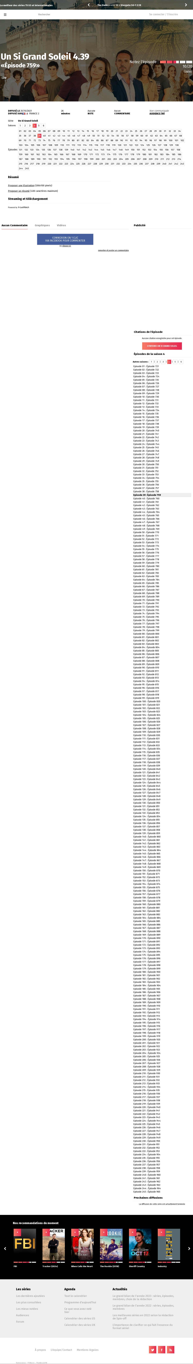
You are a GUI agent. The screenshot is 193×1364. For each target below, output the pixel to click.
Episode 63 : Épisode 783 (146, 576)
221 (55, 163)
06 (44, 131)
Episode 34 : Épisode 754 (146, 478)
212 (168, 159)
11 (68, 131)
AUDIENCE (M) (157, 113)
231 (112, 163)
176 (120, 154)
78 (63, 140)
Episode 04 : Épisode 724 (146, 376)
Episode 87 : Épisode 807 (146, 657)
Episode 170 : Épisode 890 (146, 938)
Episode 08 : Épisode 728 (146, 390)
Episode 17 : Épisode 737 (146, 420)
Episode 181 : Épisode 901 (146, 975)
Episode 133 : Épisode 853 (146, 813)
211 (162, 159)
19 (107, 131)
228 (95, 163)
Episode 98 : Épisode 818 (146, 694)
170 (85, 154)
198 (85, 159)
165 (55, 154)
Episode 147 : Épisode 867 (147, 860)
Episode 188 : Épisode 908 (146, 999)
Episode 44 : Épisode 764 (146, 512)
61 (147, 135)
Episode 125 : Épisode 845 (146, 786)
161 (32, 154)
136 (49, 149)
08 (54, 131)
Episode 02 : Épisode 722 (146, 369)
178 (132, 154)
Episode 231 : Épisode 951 (146, 1144)
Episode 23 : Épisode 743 (146, 440)
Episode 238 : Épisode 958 (146, 1168)
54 (113, 135)
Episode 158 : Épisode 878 (146, 897)
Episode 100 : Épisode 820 (146, 701)
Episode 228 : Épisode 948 (146, 1134)
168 (73, 154)
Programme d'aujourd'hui (80, 1302)
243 (182, 163)
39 (39, 135)
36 (25, 135)
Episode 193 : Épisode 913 (146, 1016)
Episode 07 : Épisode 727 (146, 386)
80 (73, 140)
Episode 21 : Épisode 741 (146, 434)
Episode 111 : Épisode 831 (146, 738)
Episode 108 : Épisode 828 (146, 728)
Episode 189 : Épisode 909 (146, 1002)
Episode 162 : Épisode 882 (146, 911)
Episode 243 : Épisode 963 (146, 1185)
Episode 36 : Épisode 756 (146, 484)
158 (178, 149)
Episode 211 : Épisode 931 (146, 1076)
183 (161, 154)
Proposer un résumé (19, 191)
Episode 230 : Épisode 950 (146, 1141)
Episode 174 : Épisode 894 (147, 951)
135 (43, 149)
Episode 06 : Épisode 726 (146, 383)
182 (156, 154)
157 (172, 149)
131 (20, 149)
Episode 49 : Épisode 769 (146, 529)
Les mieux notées (27, 1308)
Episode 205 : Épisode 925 (146, 1056)
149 (127, 149)
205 (127, 159)
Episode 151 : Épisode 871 (146, 874)
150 (132, 149)
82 (83, 140)
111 (67, 145)
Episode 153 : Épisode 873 (146, 880)
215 (20, 163)
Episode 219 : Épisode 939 (146, 1104)
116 (96, 145)
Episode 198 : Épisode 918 (146, 1032)
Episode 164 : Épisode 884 (147, 918)
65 (166, 135)
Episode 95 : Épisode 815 (146, 684)
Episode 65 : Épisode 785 (146, 583)
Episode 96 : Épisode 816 (146, 688)
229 (101, 163)
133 (31, 149)
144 (96, 149)
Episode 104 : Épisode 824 (147, 715)
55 (118, 135)
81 (78, 140)
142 (84, 149)
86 (102, 140)
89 (116, 140)
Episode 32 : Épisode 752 (146, 471)
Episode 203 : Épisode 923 (146, 1049)
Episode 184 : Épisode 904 (147, 985)
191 (44, 159)
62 (151, 135)
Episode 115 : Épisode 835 (146, 752)
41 (49, 135)
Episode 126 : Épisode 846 (146, 789)
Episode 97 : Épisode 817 (146, 691)
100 (170, 140)
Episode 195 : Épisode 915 (146, 1022)
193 (56, 159)
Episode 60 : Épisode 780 (146, 566)
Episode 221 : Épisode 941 (146, 1110)
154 (155, 149)
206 (133, 159)
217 (32, 163)
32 (170, 131)
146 (108, 149)
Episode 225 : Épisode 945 (146, 1124)
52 (103, 135)
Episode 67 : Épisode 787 (146, 590)
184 (168, 154)
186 (179, 154)
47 (78, 135)
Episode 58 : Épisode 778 (146, 559)
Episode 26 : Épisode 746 (146, 451)
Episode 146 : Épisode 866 (147, 857)
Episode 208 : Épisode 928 (146, 1066)
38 (34, 135)
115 (90, 145)
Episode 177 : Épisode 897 (146, 961)
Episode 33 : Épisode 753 (146, 474)
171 (91, 154)
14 (83, 131)
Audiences (22, 1315)
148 (121, 149)
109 (56, 145)
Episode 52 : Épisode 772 (146, 539)
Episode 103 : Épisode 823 (146, 711)
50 (93, 135)
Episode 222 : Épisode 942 (146, 1114)
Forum (20, 1321)
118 (108, 145)
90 (121, 140)
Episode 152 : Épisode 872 (146, 877)
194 (62, 159)
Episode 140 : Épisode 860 (147, 836)
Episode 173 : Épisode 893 (146, 948)
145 (102, 149)
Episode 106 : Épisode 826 (146, 721)
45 (69, 135)
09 (59, 131)
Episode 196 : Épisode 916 (146, 1026)
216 (26, 163)
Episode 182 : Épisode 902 (146, 978)
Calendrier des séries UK (79, 1324)
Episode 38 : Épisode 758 (146, 491)
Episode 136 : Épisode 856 (146, 823)
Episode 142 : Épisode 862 (146, 843)
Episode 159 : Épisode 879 (146, 901)
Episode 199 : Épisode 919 (146, 1036)
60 (142, 135)
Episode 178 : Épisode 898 (146, 965)
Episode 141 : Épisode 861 (146, 840)
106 (38, 145)
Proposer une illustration (21, 185)
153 (149, 149)
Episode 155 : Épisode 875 (146, 887)
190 (38, 159)
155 (161, 149)
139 (66, 149)
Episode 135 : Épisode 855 (146, 819)
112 (73, 145)
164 (50, 154)
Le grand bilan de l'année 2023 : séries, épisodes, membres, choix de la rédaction (143, 1297)
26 (141, 131)
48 (83, 135)
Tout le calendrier (75, 1295)
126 (154, 145)
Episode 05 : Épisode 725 (146, 380)
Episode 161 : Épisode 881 (146, 907)
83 (88, 140)
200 (97, 159)
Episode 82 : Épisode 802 (146, 640)
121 (125, 145)
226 (83, 163)
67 (176, 135)
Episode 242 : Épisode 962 (146, 1181)
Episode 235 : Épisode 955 (146, 1158)
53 (108, 135)
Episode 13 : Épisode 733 (146, 407)
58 (132, 135)
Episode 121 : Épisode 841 (146, 772)
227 (89, 163)
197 (80, 159)
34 (179, 131)
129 (171, 145)
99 (165, 140)
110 (62, 145)
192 (50, 159)
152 (144, 149)
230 (107, 163)
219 (43, 163)
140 (72, 149)
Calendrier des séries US (79, 1318)
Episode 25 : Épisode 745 (146, 447)
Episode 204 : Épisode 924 (147, 1053)
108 (50, 145)
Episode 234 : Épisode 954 (146, 1154)
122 (131, 145)
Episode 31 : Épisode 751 (145, 467)
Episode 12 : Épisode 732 (146, 403)
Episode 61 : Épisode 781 (146, 569)
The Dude (102, 5)
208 (145, 159)
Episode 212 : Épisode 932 (146, 1080)
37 (30, 135)
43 (59, 135)
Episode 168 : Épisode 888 (146, 931)
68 (180, 135)
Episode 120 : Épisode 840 (146, 769)
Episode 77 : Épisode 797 (146, 623)
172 (97, 154)
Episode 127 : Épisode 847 (146, 792)
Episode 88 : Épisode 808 (146, 661)
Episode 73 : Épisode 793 (146, 610)
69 (20, 140)
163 (44, 154)
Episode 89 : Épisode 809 (146, 664)
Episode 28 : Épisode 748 (146, 457)
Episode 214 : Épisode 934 (146, 1087)
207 (139, 159)
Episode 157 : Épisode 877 (146, 894)
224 (72, 163)
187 (21, 159)
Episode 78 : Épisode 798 (146, 627)
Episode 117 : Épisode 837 (146, 759)
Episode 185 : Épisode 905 (146, 989)
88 (112, 140)
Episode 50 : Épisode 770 (146, 532)
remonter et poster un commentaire (113, 250)
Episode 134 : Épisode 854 (146, 816)
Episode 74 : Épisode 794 (146, 613)
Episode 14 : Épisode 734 (146, 410)
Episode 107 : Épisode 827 (146, 725)
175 (114, 154)
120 (119, 145)
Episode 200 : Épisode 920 (146, 1039)
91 (126, 140)
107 (44, 145)
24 (131, 131)
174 (108, 154)
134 (37, 149)
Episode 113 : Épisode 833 (146, 745)
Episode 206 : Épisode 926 (146, 1060)
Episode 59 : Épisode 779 (146, 562)
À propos (40, 1349)
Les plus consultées (28, 1302)
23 (126, 131)
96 (150, 140)
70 (25, 140)
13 (78, 131)
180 (144, 154)
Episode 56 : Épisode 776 (146, 552)
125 (148, 145)
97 (155, 140)
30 (160, 131)
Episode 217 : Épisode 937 (146, 1097)
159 (20, 154)
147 (114, 149)
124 (142, 145)
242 (176, 163)
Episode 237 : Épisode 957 (146, 1164)
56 (122, 135)
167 (67, 154)
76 (54, 140)
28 (150, 131)
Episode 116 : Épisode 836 (146, 755)
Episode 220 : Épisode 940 (146, 1107)
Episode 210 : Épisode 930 (146, 1073)
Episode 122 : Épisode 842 (146, 776)
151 (138, 149)
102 (182, 140)
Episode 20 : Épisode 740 (146, 430)
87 (107, 140)
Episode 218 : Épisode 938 (146, 1100)
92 (131, 140)
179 (138, 154)
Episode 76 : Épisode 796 (146, 620)
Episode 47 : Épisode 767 (146, 522)
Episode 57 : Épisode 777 (146, 556)
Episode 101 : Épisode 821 (146, 704)
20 (112, 131)
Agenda (69, 1289)
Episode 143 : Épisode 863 (146, 847)
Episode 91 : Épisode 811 (146, 671)
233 (123, 163)
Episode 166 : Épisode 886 (146, 924)
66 (171, 135)
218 (38, 163)
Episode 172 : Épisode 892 (146, 945)
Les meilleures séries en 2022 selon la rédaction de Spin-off (143, 1317)
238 (152, 163)
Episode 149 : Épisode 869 (147, 867)
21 (117, 131)
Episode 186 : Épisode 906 (146, 992)
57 (127, 135)
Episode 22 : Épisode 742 (146, 437)
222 (60, 163)
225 (78, 163)
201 (103, 159)
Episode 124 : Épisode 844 (147, 782)
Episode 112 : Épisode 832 (146, 742)
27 (146, 131)
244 (21, 168)
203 (115, 159)
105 (32, 145)
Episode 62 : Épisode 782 (146, 573)
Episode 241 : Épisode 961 (146, 1178)
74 (44, 140)
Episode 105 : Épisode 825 (146, 718)
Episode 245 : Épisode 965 (146, 1191)
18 (102, 131)
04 (34, 131)
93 (136, 140)
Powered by (18, 207)
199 (91, 159)
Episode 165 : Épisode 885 (146, 921)
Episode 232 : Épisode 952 (146, 1147)
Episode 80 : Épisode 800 (146, 633)
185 (173, 154)
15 (88, 131)
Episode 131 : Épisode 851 (146, 806)
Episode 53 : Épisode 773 (146, 542)
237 (147, 163)
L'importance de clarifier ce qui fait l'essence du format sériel (143, 1326)
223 (66, 163)
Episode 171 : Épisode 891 (146, 941)
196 (74, 159)
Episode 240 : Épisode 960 (147, 1175)
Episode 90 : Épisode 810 (146, 667)
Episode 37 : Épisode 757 (146, 488)
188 (26, 159)
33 (175, 131)
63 (156, 135)
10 (64, 131)
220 (49, 163)
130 (177, 145)
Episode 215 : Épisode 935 (146, 1090)
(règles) (188, 71)
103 (20, 145)
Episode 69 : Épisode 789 (146, 596)
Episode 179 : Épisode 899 (146, 968)
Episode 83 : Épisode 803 (146, 644)
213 (173, 159)
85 (97, 140)
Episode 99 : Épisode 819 (146, 698)
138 (60, 149)
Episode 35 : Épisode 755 (146, 481)
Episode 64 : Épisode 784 (146, 579)
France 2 (34, 113)
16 (93, 131)
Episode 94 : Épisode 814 (146, 681)
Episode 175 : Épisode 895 (146, 955)
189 (32, 159)
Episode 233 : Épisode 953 (146, 1151)
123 (136, 145)
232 (118, 163)
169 (79, 154)
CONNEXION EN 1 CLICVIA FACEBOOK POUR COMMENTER (65, 239)
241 (170, 163)
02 (25, 131)
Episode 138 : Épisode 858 (146, 830)
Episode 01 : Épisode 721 (146, 366)
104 (26, 145)
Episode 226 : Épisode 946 (146, 1127)
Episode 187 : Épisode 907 (146, 995)
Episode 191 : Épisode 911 (146, 1009)
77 (58, 140)
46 (73, 135)
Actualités (120, 1289)
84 (92, 140)
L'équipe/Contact (61, 1349)
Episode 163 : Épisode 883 (146, 914)
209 (150, 159)
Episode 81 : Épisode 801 (146, 637)
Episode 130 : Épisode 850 (146, 803)
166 (61, 154)
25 (136, 131)
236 (141, 163)
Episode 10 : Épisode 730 (146, 396)
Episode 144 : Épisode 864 (147, 850)
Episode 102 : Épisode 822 (146, 708)
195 (68, 159)
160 (26, 154)
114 (85, 145)
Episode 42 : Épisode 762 (146, 505)
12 (73, 131)
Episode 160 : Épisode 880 (146, 904)
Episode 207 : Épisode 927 (146, 1063)
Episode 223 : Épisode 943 (146, 1117)
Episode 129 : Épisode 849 (146, 799)
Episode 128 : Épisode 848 (146, 796)
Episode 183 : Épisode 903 (146, 982)
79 (68, 140)
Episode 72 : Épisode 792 (146, 606)
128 (165, 145)
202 (109, 159)
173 (103, 154)
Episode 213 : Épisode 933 (146, 1083)
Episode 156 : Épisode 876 (146, 890)
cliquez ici (66, 246)
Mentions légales (87, 1349)
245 (27, 168)
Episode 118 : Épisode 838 (146, 762)
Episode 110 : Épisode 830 (146, 735)
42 (54, 135)
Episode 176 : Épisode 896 (146, 958)
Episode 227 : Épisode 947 (146, 1131)
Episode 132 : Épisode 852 (146, 809)
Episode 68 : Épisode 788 (146, 593)
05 (39, 131)
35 (20, 135)
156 (167, 149)
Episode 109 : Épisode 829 (146, 732)
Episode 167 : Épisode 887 (146, 928)
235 (135, 163)
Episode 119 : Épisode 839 (146, 765)
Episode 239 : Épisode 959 (146, 1171)
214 (179, 159)
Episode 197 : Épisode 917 (146, 1029)
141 (78, 149)
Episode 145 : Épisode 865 (146, 853)
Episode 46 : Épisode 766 (146, 519)
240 (164, 163)
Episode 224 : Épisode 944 (147, 1120)
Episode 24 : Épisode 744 (146, 444)
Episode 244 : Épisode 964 (147, 1188)
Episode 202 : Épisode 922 (146, 1046)
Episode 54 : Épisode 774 (146, 546)
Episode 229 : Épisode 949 (146, 1137)
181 (150, 154)
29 (155, 131)
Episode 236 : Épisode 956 (146, 1161)
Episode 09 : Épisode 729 (146, 393)
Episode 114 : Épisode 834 (146, 748)
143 (90, 149)
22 (121, 131)
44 (63, 135)
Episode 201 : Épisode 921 (146, 1043)
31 (165, 131)
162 (38, 154)
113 (79, 145)
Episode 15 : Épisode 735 (146, 413)
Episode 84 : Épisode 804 (146, 647)
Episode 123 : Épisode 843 (146, 779)
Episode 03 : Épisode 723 (146, 373)
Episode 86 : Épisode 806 (146, 654)
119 (113, 145)
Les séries (23, 1289)
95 (146, 140)
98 (160, 140)
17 (97, 131)
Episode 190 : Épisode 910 (146, 1005)
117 (102, 145)
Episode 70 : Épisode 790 (146, 600)
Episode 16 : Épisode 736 (146, 417)
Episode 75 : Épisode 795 (146, 617)
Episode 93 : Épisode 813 (146, 677)
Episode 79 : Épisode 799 (146, 630)
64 (161, 135)
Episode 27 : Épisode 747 (146, 454)
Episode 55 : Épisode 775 (146, 549)
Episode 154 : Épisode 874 (146, 884)
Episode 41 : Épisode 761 (146, 502)
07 (49, 131)
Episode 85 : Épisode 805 (146, 650)
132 (26, 149)
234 (129, 163)
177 (126, 154)
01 (20, 131)
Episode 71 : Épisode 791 (146, 603)
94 (141, 140)
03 (30, 131)
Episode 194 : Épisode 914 (147, 1019)
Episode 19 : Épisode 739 (146, 427)
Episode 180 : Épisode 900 (146, 972)
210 (156, 159)
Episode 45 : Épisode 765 (146, 515)
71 (30, 140)
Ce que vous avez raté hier (78, 1310)
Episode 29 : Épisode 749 (146, 461)
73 (39, 140)
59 (137, 135)
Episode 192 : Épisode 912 (146, 1012)
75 (49, 140)
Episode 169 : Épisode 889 (146, 934)
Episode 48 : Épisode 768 (146, 525)
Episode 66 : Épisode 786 (146, 586)
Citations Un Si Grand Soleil (162, 346)
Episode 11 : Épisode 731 (146, 400)
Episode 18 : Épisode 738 (146, 424)
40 (44, 135)
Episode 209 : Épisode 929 (146, 1070)
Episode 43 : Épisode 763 (146, 508)
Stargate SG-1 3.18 (130, 5)
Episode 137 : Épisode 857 (146, 826)
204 (121, 159)
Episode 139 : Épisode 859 (146, 833)
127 (159, 145)
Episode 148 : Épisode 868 (147, 863)
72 (34, 140)
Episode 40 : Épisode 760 (146, 498)
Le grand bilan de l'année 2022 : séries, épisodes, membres (143, 1307)
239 (158, 163)
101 (176, 140)
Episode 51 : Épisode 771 (146, 535)
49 (88, 135)
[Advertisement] (155, 194)
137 (55, 149)
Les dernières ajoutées (30, 1295)
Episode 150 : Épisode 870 (146, 870)
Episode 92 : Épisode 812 (146, 674)
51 (98, 135)
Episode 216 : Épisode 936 (146, 1093)
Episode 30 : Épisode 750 (146, 464)
